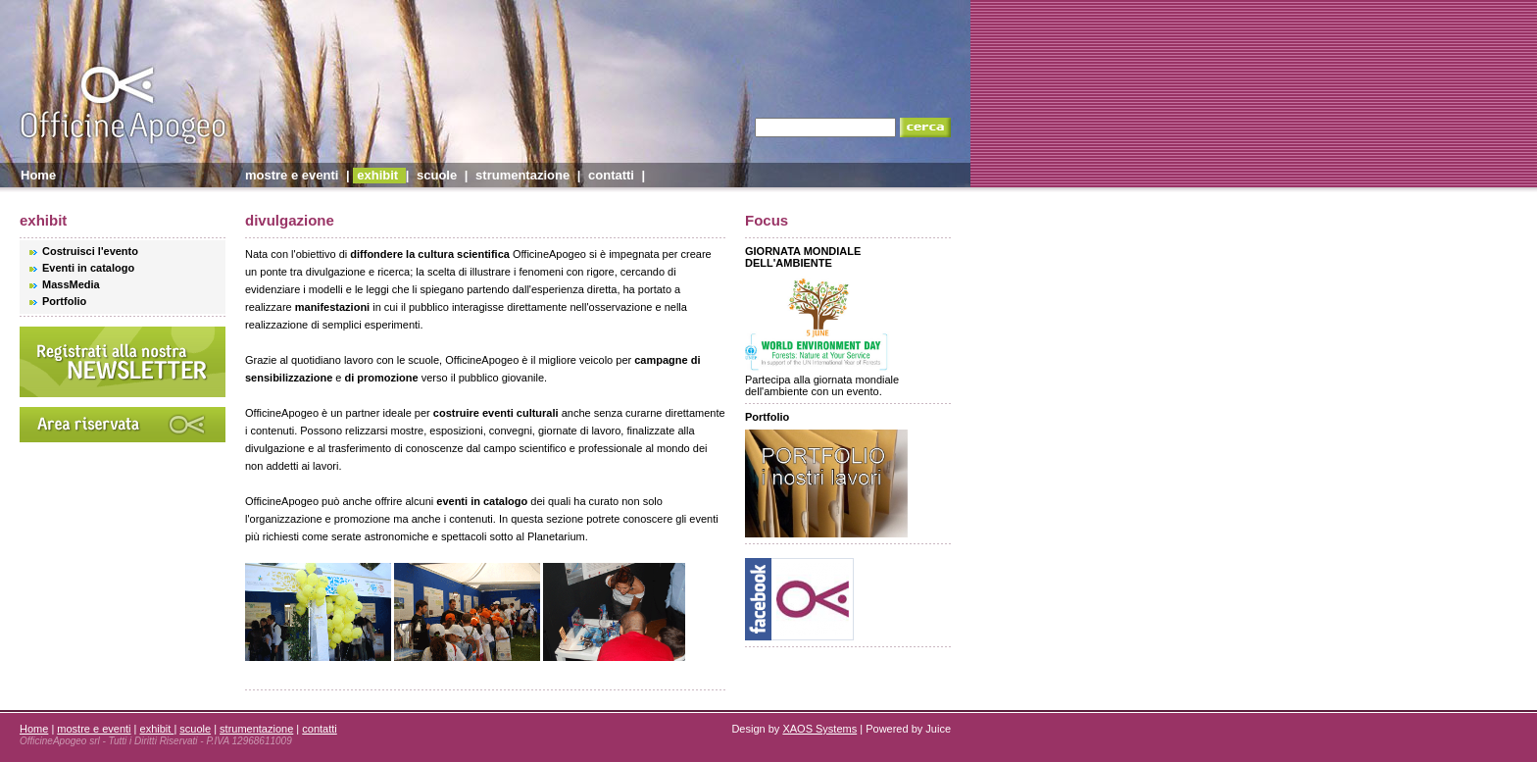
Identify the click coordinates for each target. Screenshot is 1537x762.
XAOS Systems (819, 729)
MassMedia (71, 284)
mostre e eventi (291, 175)
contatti (611, 175)
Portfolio (64, 301)
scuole (437, 175)
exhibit (379, 175)
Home (38, 175)
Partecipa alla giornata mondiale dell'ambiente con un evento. (822, 380)
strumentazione (522, 175)
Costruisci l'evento (90, 251)
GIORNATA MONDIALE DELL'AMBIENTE (803, 257)
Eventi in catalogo (88, 268)
